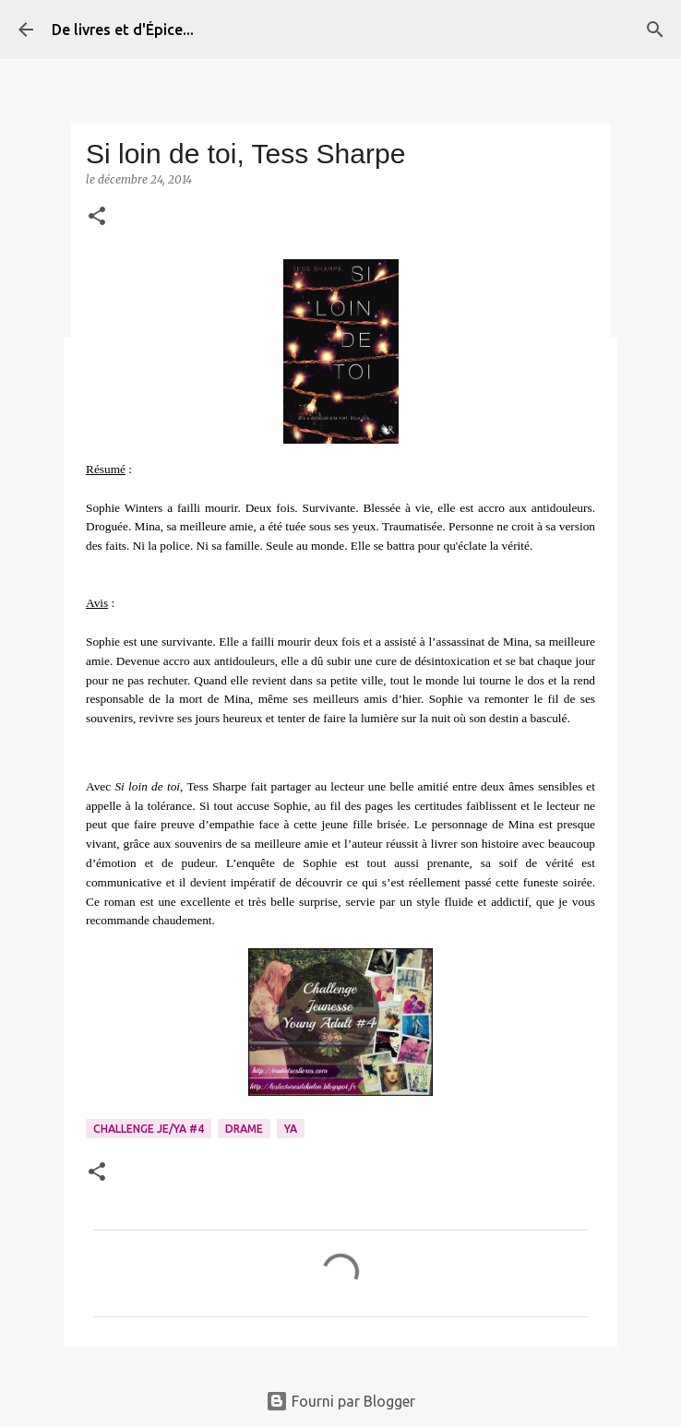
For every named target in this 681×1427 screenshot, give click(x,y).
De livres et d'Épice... (123, 29)
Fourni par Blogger (340, 1401)
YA (290, 1129)
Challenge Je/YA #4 (148, 1129)
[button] (97, 217)
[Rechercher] (655, 29)
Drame (244, 1129)
